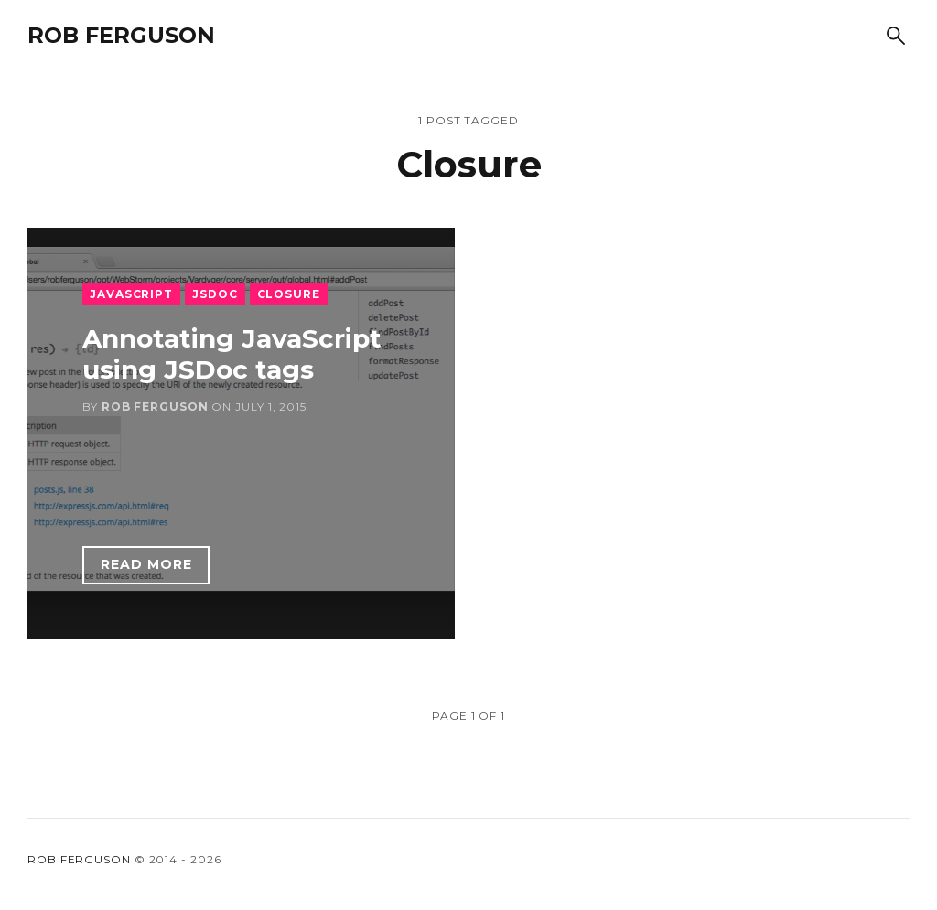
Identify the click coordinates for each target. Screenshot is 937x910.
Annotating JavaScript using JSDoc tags (232, 354)
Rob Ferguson (121, 35)
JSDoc (215, 294)
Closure (288, 294)
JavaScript (131, 294)
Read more (146, 564)
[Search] (896, 35)
